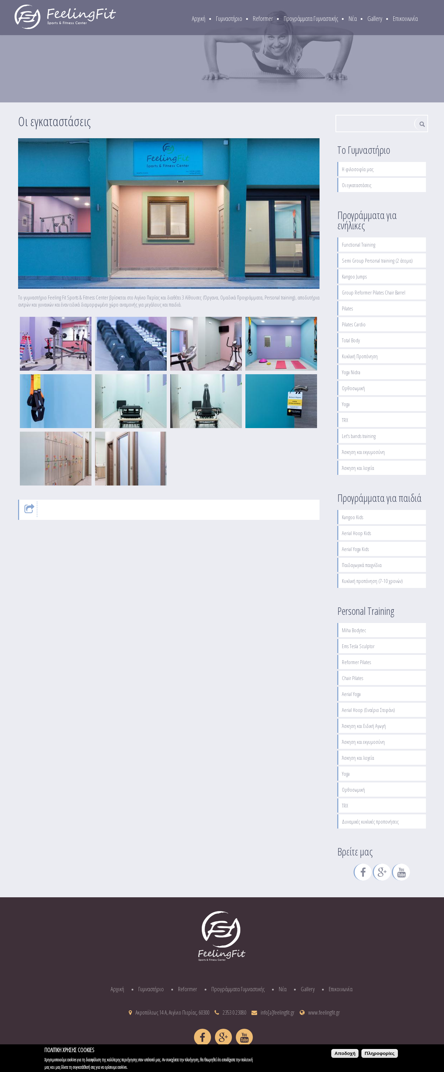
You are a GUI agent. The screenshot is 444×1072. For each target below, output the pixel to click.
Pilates (347, 308)
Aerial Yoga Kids (355, 548)
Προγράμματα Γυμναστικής (311, 18)
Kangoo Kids (352, 517)
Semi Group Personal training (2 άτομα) (377, 260)
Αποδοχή (344, 1056)
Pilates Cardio (354, 324)
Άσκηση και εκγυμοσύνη (363, 451)
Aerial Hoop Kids (356, 533)
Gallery (374, 18)
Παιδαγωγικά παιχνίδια (362, 564)
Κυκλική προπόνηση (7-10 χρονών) (372, 580)
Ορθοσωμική (353, 388)
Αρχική (198, 18)
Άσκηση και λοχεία (358, 467)
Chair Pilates (352, 677)
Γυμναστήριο (229, 18)
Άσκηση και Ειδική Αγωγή (364, 725)
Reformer (263, 18)
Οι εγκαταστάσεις (356, 185)
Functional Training (358, 244)
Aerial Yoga (351, 693)
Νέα (353, 18)
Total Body (351, 340)
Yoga (346, 404)
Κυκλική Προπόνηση (360, 356)
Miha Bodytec (354, 630)
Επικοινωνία (405, 18)
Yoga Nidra (351, 372)
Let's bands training (359, 435)
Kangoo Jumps (354, 276)
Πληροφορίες (379, 1056)
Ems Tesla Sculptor (358, 646)
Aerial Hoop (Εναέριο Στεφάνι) (368, 709)
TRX (345, 419)
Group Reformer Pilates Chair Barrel (373, 292)
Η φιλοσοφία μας (357, 169)
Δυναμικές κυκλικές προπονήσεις (370, 821)
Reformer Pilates (356, 662)
